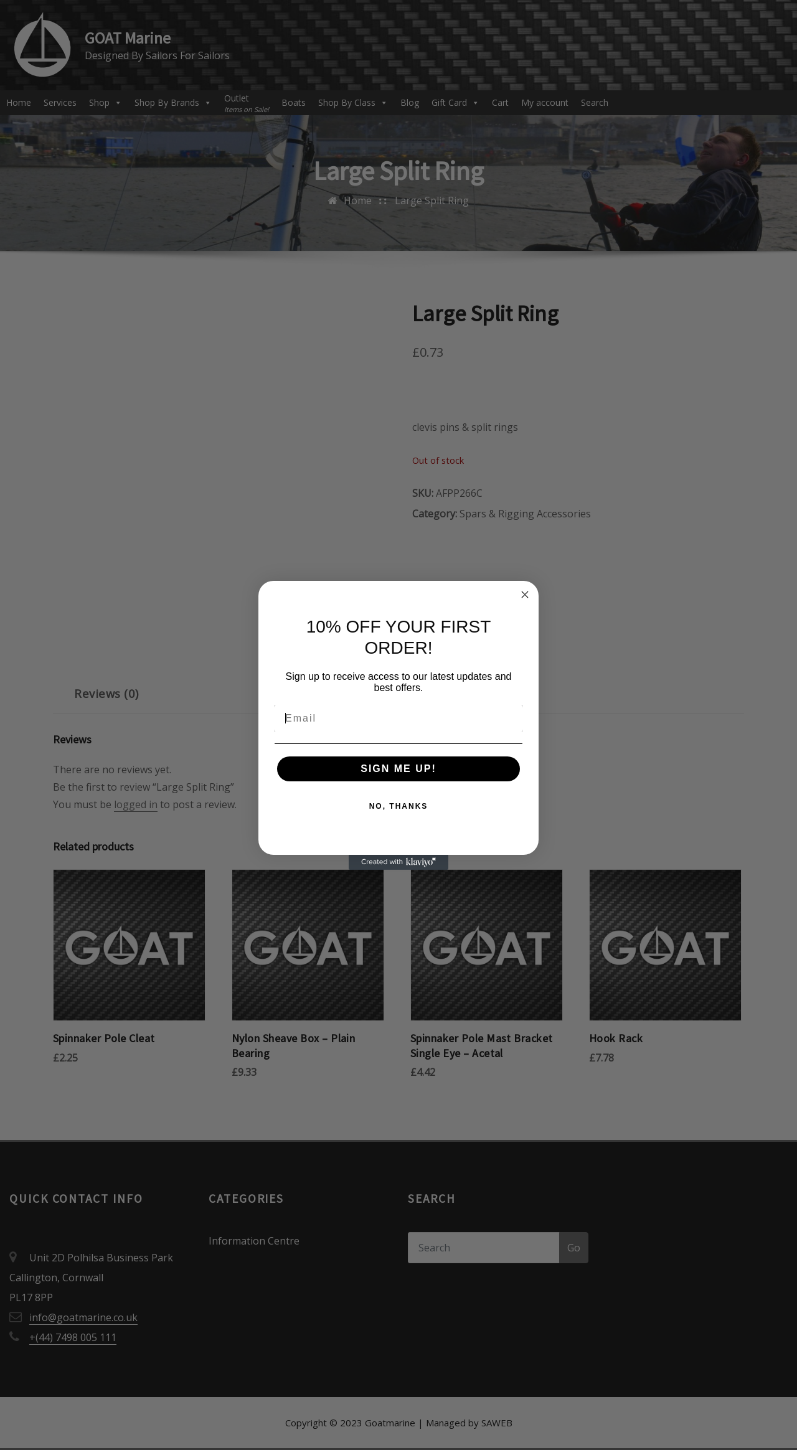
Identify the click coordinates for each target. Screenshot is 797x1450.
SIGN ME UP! (398, 768)
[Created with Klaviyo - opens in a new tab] (398, 862)
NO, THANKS (398, 806)
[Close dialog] (524, 594)
